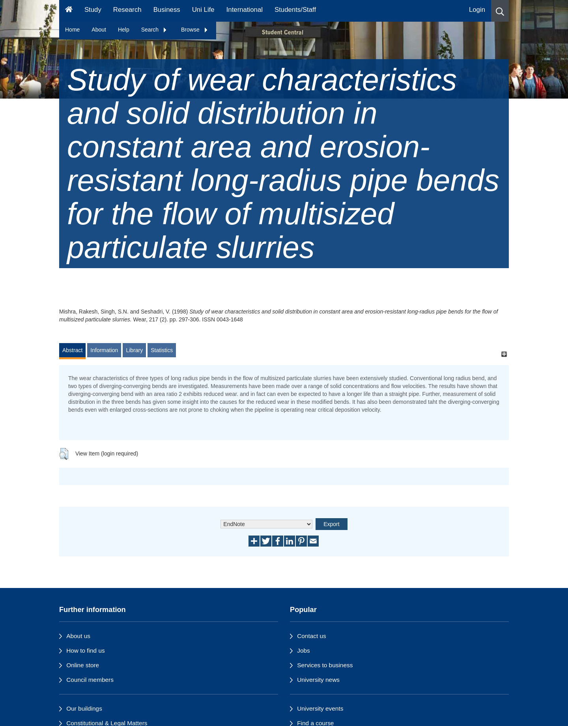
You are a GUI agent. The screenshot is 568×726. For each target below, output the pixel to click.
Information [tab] (104, 350)
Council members (90, 679)
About (99, 29)
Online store (82, 665)
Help (123, 29)
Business (166, 9)
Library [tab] (134, 350)
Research (127, 9)
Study (92, 9)
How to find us (85, 650)
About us (78, 636)
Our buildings (84, 708)
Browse (194, 29)
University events (320, 708)
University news (318, 679)
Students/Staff (295, 9)
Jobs (303, 650)
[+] (504, 354)
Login (477, 9)
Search (154, 29)
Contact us (311, 636)
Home (72, 29)
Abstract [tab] (72, 350)
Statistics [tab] (162, 350)
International (244, 9)
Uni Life (203, 9)
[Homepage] (68, 11)
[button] (500, 11)
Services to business (325, 665)
